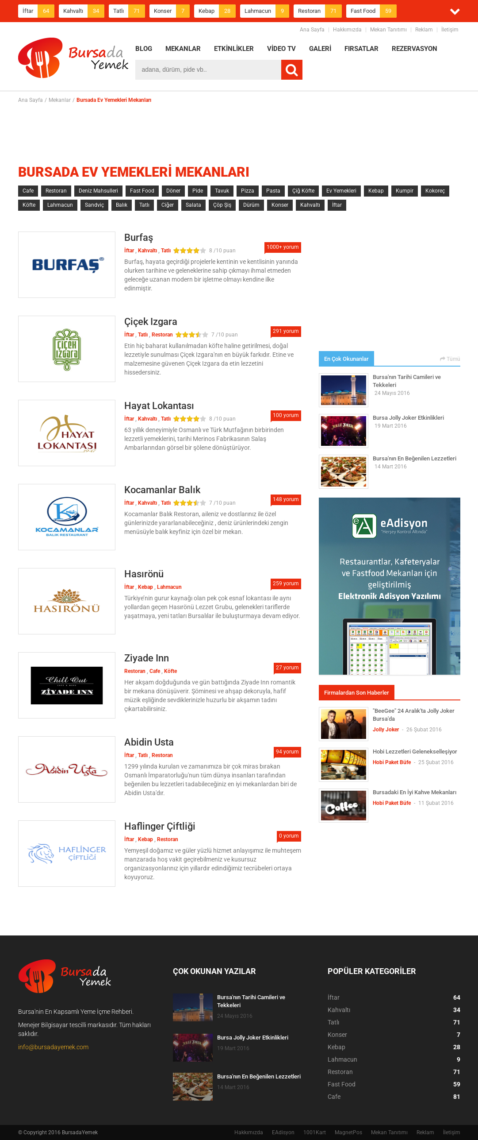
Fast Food (374, 11)
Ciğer (167, 205)
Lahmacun (267, 11)
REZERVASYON (414, 49)
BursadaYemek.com (73, 60)
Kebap (217, 11)
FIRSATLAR (361, 49)
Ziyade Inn (146, 658)
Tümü (450, 359)
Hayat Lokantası (159, 405)
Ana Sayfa (312, 30)
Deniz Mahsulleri (98, 191)
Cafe (28, 191)
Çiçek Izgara (150, 321)
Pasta (273, 191)
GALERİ (320, 49)
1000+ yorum (283, 247)
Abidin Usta (149, 742)
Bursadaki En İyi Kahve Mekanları (414, 792)
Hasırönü (144, 574)
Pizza (247, 191)
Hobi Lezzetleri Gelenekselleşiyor (415, 751)
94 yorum (287, 752)
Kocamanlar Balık (162, 489)
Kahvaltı (83, 11)
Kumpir (404, 191)
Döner (173, 191)
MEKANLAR (183, 49)
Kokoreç (435, 191)
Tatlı (129, 11)
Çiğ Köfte (303, 191)
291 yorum (286, 331)
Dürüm (251, 205)
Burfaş (138, 237)
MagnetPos (348, 1132)
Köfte (29, 205)
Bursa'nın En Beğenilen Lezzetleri (414, 458)
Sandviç (94, 205)
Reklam (424, 30)
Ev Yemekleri (341, 191)
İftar (38, 11)
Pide (197, 191)
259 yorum (286, 583)
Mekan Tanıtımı (388, 30)
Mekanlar (60, 100)
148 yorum (286, 499)
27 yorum (287, 668)
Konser (172, 11)
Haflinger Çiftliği (159, 826)
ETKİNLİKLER (234, 49)
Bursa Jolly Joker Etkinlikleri (408, 417)
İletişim (450, 30)
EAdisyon (283, 1132)
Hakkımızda (347, 30)
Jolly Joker (386, 730)
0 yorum (289, 836)
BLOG (143, 49)
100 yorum (286, 415)
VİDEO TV (281, 49)
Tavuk (222, 191)
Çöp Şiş (222, 205)
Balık (121, 205)
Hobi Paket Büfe (392, 762)
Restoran (320, 11)
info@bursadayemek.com (53, 1047)
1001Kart (314, 1132)
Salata (193, 205)
